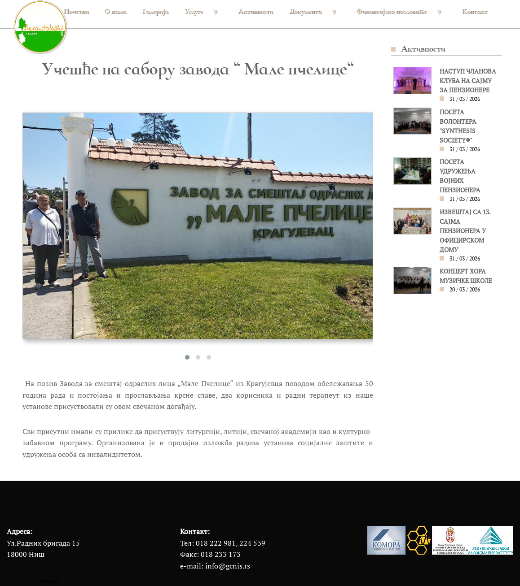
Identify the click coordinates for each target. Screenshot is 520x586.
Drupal (49, 581)
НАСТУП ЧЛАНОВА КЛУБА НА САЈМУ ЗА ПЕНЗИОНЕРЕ (468, 80)
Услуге (200, 15)
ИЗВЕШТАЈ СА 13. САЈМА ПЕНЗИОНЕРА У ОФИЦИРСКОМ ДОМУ (465, 231)
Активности (255, 11)
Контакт (474, 11)
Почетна (76, 11)
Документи (312, 15)
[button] (187, 357)
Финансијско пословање (398, 15)
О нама (115, 11)
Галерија (155, 11)
